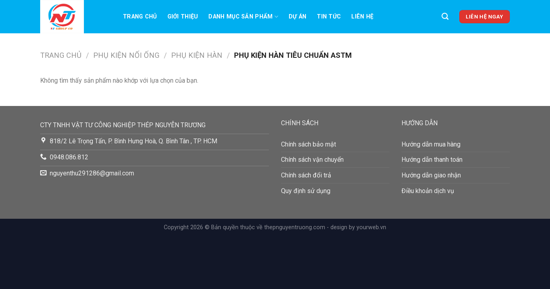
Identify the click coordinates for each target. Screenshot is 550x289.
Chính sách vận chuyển (312, 159)
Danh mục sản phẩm (243, 16)
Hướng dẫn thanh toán (431, 159)
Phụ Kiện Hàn (196, 55)
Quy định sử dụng (305, 191)
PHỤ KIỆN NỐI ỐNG (126, 55)
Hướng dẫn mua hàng (430, 144)
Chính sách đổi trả (306, 175)
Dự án (297, 16)
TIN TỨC (329, 16)
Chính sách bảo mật (308, 144)
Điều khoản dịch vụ (427, 191)
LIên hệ (362, 16)
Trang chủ (140, 16)
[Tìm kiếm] (445, 16)
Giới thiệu (182, 16)
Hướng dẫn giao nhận (431, 175)
